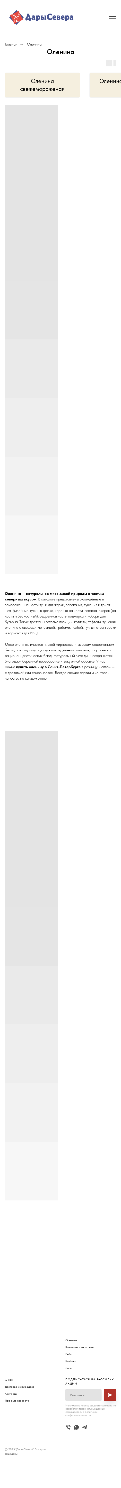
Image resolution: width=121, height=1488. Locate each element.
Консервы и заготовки (79, 1347)
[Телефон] (68, 1427)
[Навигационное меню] (112, 17)
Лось (68, 1368)
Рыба (68, 1354)
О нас (9, 1379)
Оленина (34, 44)
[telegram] (84, 1427)
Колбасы (71, 1361)
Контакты (11, 1393)
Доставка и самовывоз (19, 1386)
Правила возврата (17, 1400)
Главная (11, 44)
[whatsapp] (76, 1427)
